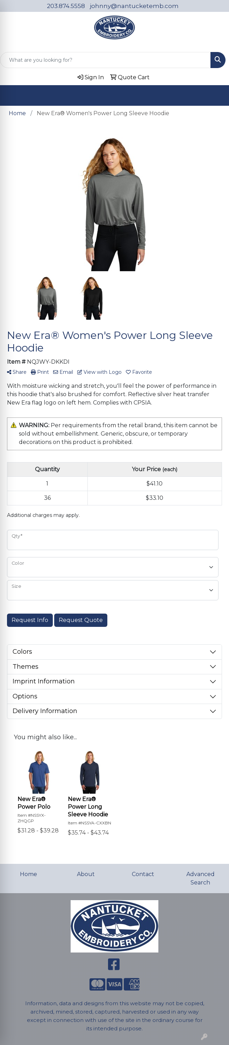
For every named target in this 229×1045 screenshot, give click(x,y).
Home (28, 874)
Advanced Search (200, 878)
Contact (143, 874)
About (86, 874)
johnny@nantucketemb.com (134, 5)
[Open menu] (215, 95)
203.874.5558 (66, 5)
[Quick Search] (105, 60)
